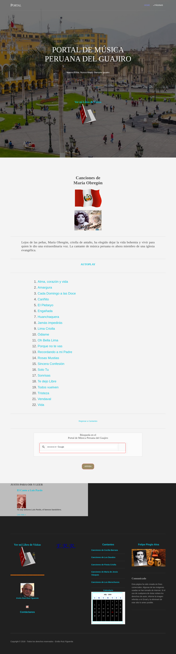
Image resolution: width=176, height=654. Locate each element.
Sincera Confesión (51, 364)
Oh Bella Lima (48, 340)
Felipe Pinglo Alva (148, 544)
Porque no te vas (50, 346)
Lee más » (21, 515)
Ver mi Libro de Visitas (88, 101)
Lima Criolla (46, 328)
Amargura (45, 287)
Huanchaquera (48, 317)
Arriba (88, 466)
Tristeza (43, 393)
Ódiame (43, 334)
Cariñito (43, 299)
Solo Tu (43, 369)
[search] (82, 447)
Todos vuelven (48, 387)
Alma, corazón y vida (53, 281)
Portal (15, 5)
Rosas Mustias (48, 358)
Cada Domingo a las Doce (57, 293)
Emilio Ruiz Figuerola (64, 641)
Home (147, 5)
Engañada (45, 311)
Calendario (108, 590)
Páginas (159, 5)
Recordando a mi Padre (55, 352)
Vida (41, 405)
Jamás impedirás (50, 323)
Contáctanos (27, 612)
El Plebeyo (45, 305)
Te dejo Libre (47, 381)
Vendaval (44, 399)
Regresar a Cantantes (88, 421)
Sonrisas (44, 375)
